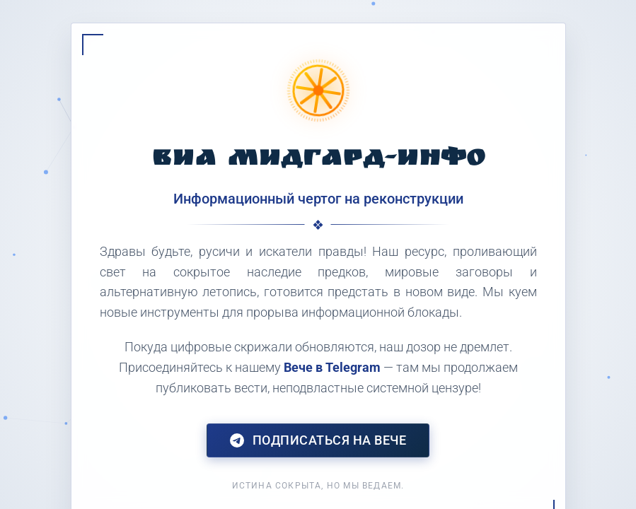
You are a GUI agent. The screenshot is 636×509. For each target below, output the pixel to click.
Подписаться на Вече (318, 440)
